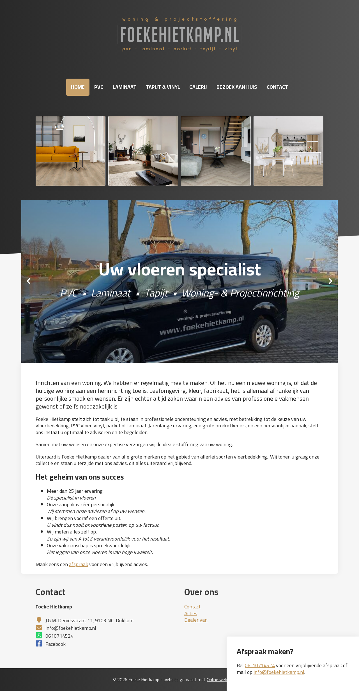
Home (78, 87)
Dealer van (196, 619)
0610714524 (59, 636)
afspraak (78, 564)
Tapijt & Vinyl (163, 87)
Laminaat (124, 87)
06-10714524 (260, 665)
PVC (98, 87)
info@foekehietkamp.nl (279, 672)
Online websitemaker (226, 679)
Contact (277, 87)
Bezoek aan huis (237, 87)
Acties (190, 613)
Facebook (55, 644)
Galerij (198, 87)
